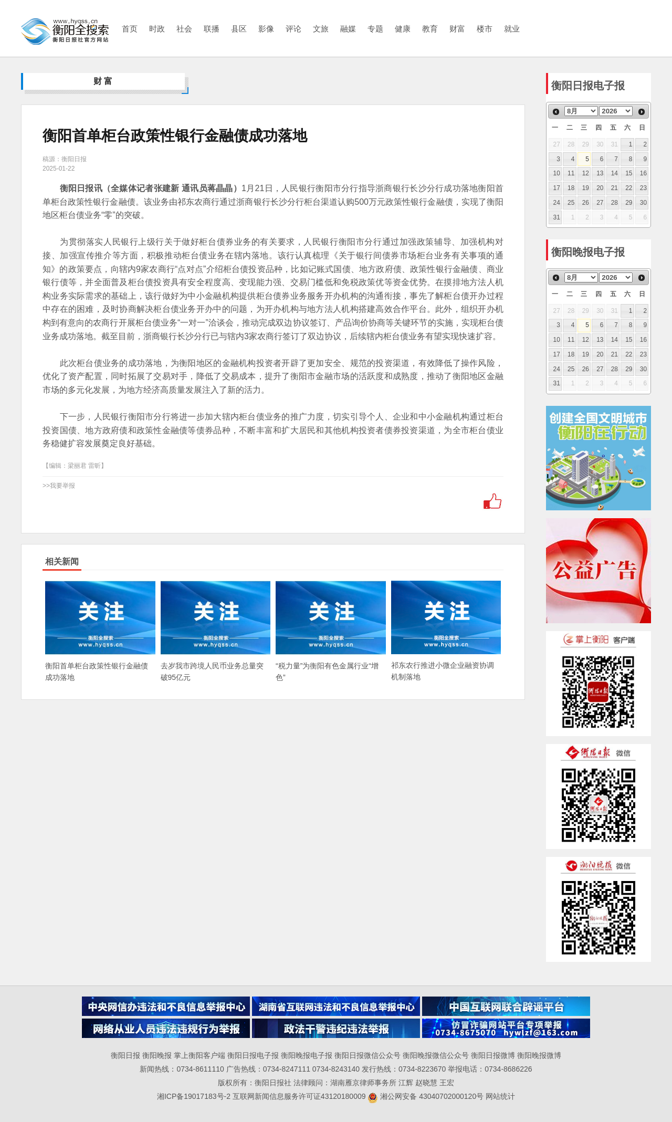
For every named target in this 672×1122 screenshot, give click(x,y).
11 (571, 173)
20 (599, 188)
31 (556, 217)
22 (628, 188)
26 (585, 202)
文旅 (321, 28)
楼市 (484, 28)
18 (571, 188)
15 (628, 173)
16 (643, 173)
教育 (430, 28)
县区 (239, 28)
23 (643, 188)
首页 (130, 28)
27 (599, 202)
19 (585, 188)
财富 (457, 28)
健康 (403, 28)
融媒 (348, 28)
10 (556, 173)
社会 (184, 28)
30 (643, 202)
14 (614, 173)
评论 (293, 28)
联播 (211, 28)
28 (614, 202)
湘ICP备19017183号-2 (195, 1096)
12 (585, 173)
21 (614, 188)
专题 (375, 28)
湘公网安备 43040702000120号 (426, 1096)
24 (556, 202)
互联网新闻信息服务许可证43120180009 (299, 1096)
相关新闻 (62, 561)
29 (628, 202)
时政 (157, 28)
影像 (266, 28)
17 (556, 188)
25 (571, 202)
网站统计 (500, 1096)
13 (599, 173)
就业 (512, 28)
